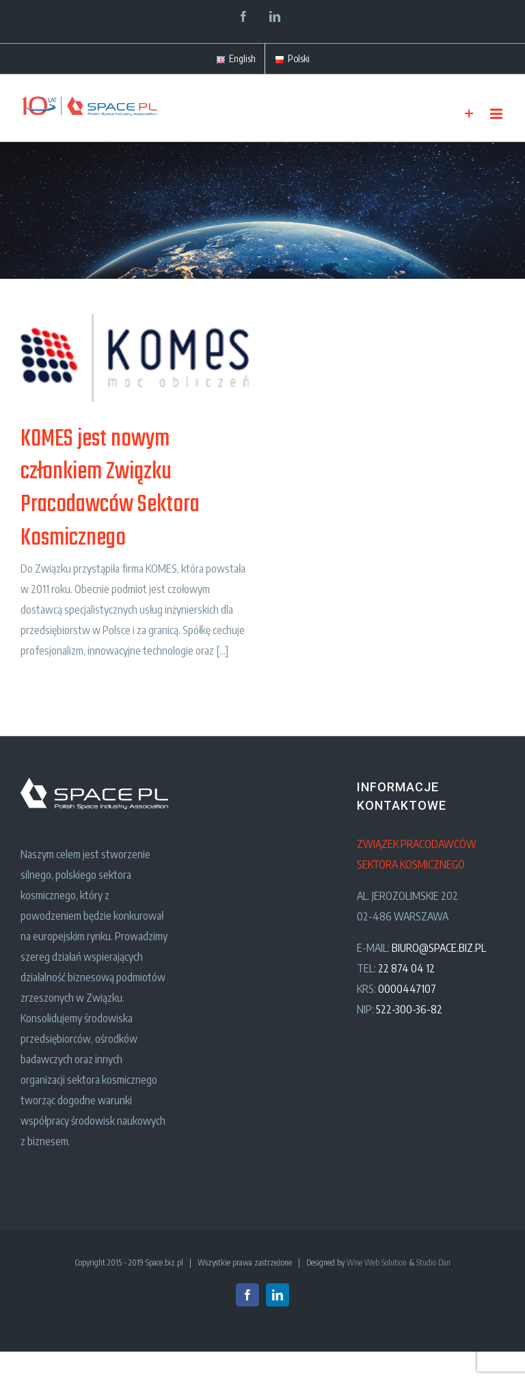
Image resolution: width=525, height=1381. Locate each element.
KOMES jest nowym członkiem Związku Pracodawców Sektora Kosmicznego (110, 488)
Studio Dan (433, 1262)
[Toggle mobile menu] (497, 114)
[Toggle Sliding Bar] (469, 114)
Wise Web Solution (377, 1262)
